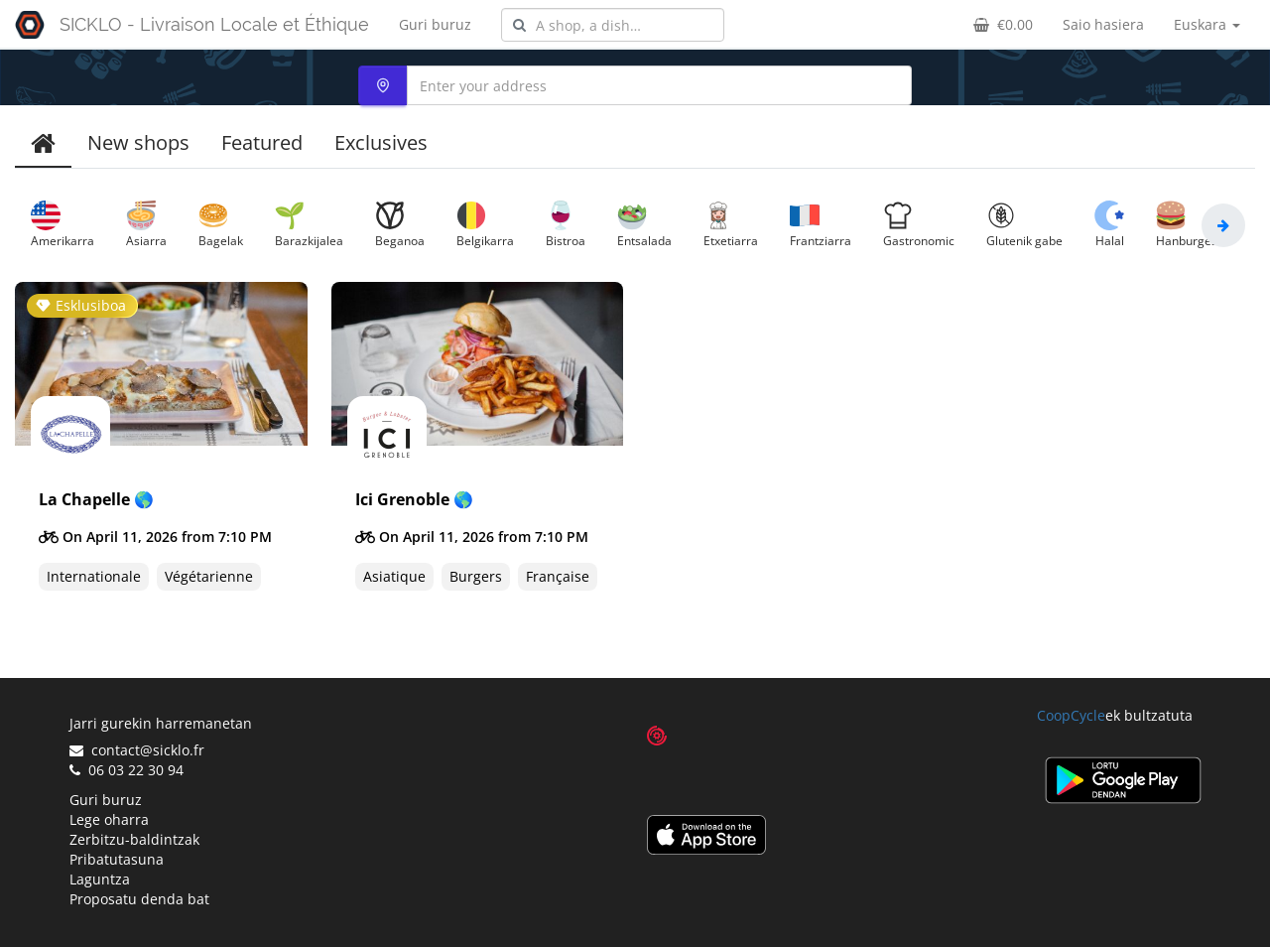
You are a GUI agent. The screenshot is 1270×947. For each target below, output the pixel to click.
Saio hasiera (1103, 24)
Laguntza (99, 879)
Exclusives (381, 142)
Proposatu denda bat (139, 898)
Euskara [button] (1207, 24)
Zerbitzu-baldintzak (134, 839)
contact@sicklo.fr (136, 750)
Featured (262, 142)
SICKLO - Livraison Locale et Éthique (214, 24)
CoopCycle (1071, 715)
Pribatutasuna (116, 859)
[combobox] (612, 25)
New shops (138, 142)
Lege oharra (109, 819)
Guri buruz (435, 24)
